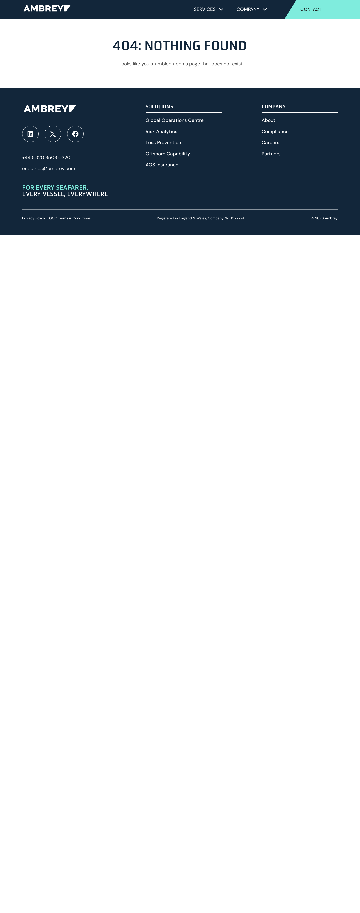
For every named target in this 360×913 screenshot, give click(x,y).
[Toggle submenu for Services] (221, 9)
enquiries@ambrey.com (48, 168)
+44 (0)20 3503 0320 (46, 157)
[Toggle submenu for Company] (265, 9)
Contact (311, 9)
